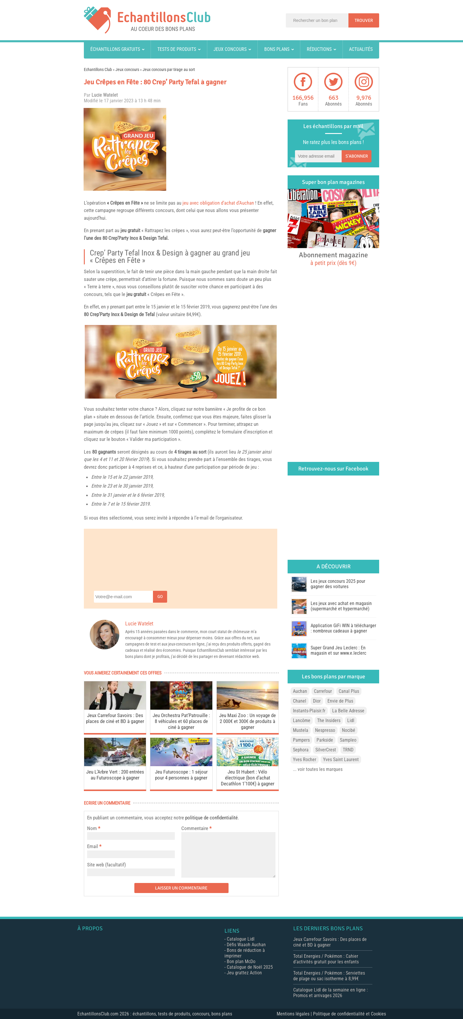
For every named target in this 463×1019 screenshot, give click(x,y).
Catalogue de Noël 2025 (250, 967)
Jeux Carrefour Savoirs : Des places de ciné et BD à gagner (115, 718)
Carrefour (323, 691)
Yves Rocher (304, 759)
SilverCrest (325, 750)
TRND (348, 750)
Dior (317, 701)
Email (92, 846)
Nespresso (325, 730)
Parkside (325, 740)
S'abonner (356, 156)
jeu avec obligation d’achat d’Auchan (218, 203)
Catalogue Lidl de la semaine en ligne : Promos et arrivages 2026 (330, 992)
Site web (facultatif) (106, 865)
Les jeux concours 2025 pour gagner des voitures (338, 583)
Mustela (300, 730)
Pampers (301, 740)
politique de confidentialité (211, 818)
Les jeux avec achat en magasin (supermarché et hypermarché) (341, 606)
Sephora (301, 750)
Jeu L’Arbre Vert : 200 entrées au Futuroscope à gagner (115, 775)
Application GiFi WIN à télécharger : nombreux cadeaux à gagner (343, 628)
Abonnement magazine (333, 258)
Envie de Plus (340, 701)
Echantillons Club (98, 69)
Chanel (299, 701)
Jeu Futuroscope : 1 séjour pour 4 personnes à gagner (181, 775)
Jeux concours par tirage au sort (169, 69)
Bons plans (276, 49)
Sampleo (348, 740)
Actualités (361, 49)
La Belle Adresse (348, 711)
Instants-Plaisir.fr (309, 711)
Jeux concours (230, 49)
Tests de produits (176, 49)
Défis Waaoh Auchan (246, 944)
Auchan (300, 691)
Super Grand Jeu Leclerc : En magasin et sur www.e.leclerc (338, 650)
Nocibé (348, 730)
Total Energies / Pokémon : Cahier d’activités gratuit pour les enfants (326, 959)
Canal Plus (349, 691)
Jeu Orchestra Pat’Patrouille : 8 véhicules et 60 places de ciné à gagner (181, 721)
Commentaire (196, 828)
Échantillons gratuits (115, 49)
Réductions (319, 49)
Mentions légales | (295, 1014)
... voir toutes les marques (318, 769)
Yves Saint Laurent (341, 759)
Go (160, 596)
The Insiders (328, 720)
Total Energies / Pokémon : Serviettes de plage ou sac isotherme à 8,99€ (329, 975)
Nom (92, 828)
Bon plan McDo (241, 961)
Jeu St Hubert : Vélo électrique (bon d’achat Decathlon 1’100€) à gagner (247, 778)
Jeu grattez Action (244, 973)
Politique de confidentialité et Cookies (349, 1014)
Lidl (350, 720)
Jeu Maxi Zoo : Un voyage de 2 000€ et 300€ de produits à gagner (247, 721)
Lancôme (301, 720)
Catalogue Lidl (241, 939)
